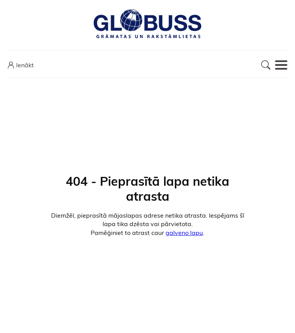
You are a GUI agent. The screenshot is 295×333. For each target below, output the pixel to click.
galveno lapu (184, 232)
